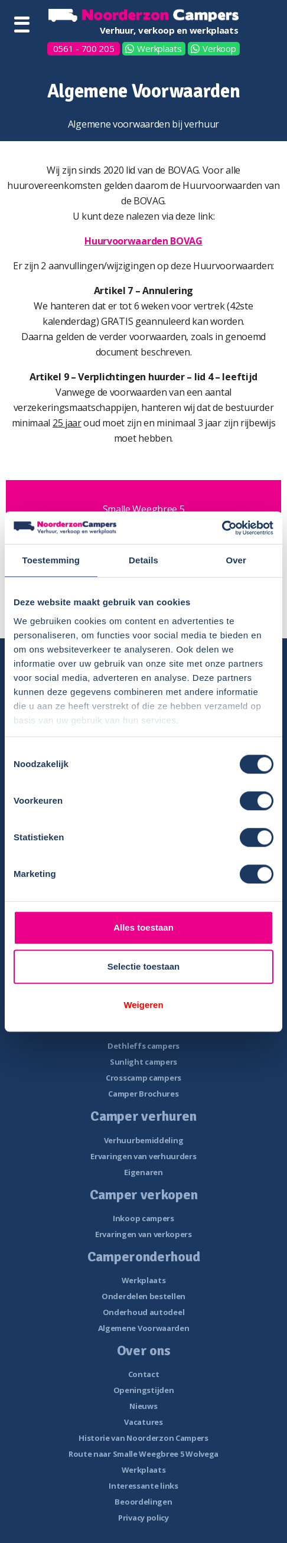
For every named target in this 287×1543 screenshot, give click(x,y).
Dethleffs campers (143, 1045)
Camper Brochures (143, 1093)
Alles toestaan (143, 927)
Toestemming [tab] (51, 560)
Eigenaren (143, 1172)
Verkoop (219, 48)
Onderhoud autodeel (144, 1312)
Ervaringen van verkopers (143, 1234)
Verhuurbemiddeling (144, 1140)
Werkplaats (159, 48)
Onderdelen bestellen (143, 1296)
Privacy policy (143, 1517)
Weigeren (143, 1005)
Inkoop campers (143, 1218)
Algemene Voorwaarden (144, 1328)
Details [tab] (143, 560)
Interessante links (143, 1485)
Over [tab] (236, 560)
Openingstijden (143, 1390)
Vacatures (143, 1422)
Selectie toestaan (143, 966)
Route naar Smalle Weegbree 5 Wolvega (143, 1454)
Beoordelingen (143, 1501)
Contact (143, 1374)
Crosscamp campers (143, 1077)
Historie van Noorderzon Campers (143, 1438)
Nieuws (143, 1406)
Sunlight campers (143, 1061)
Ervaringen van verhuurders (143, 1156)
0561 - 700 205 (84, 48)
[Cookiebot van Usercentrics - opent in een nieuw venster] (221, 528)
